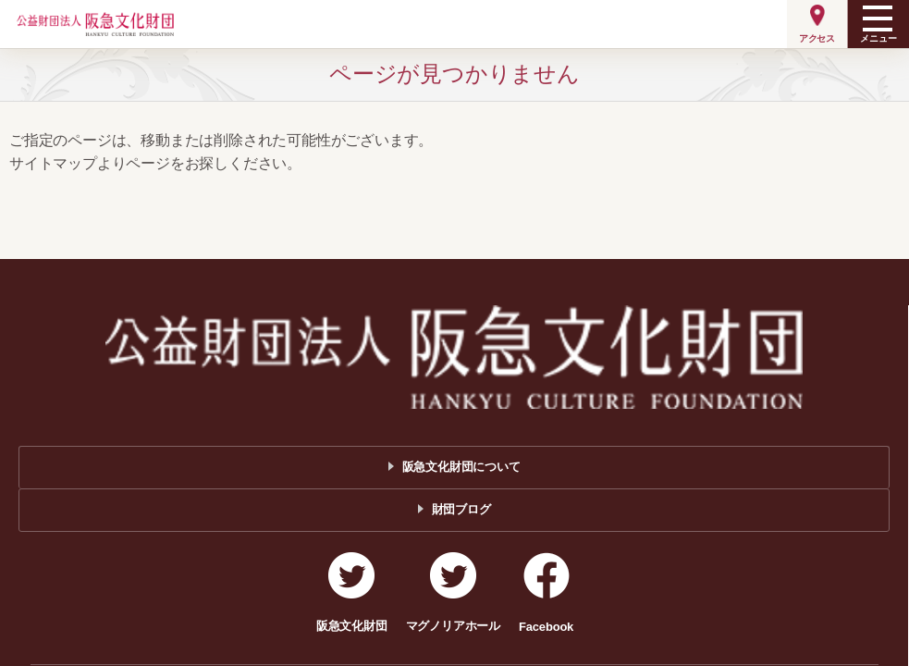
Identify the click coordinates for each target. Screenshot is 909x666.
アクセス (817, 38)
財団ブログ (461, 509)
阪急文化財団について (461, 467)
